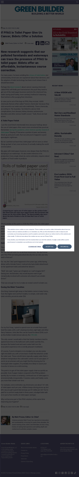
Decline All (64, 246)
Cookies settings (34, 246)
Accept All (49, 246)
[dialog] (39, 238)
